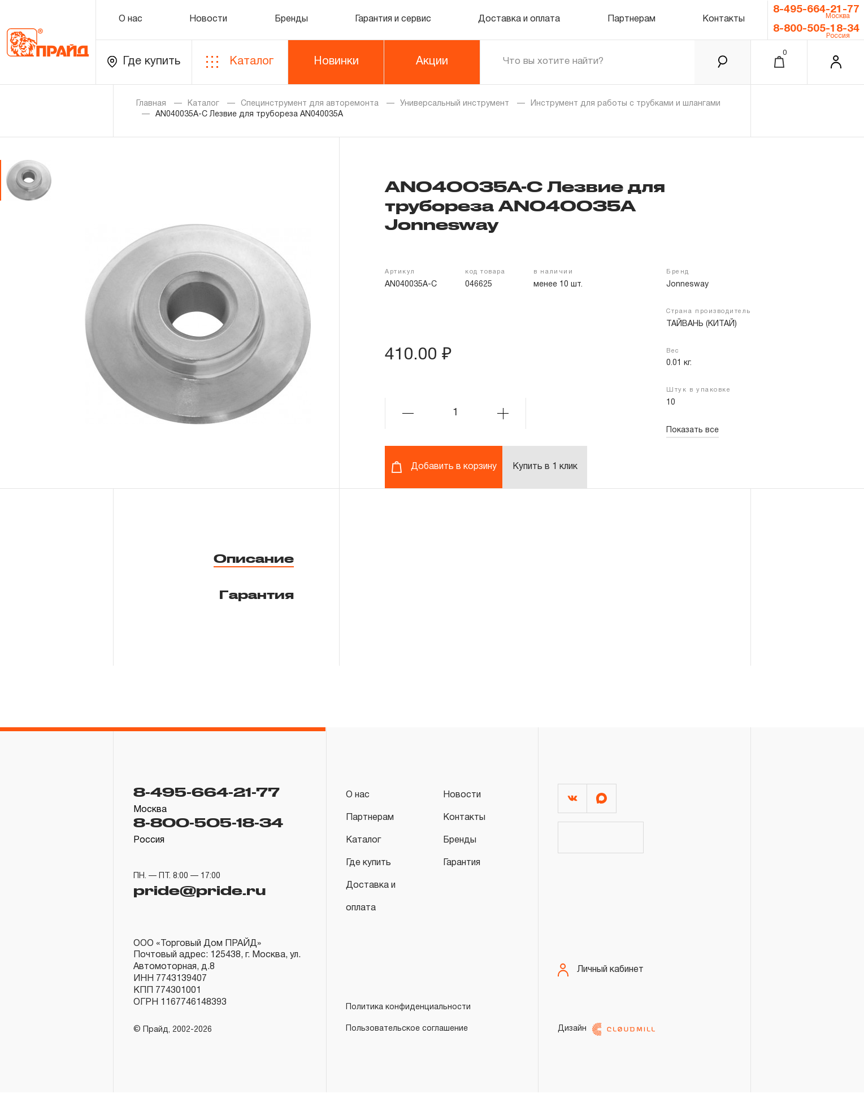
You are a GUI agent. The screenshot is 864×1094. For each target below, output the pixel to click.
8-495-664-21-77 (816, 10)
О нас (130, 19)
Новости (208, 19)
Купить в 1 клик (545, 467)
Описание (254, 558)
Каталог (239, 62)
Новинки (336, 62)
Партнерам (631, 19)
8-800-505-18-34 (816, 29)
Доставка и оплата (519, 19)
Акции (432, 62)
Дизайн (606, 1030)
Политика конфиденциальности (408, 1007)
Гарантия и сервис (393, 19)
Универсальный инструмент (454, 103)
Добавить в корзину (444, 467)
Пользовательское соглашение (407, 1028)
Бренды (291, 19)
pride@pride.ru (199, 890)
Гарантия (256, 594)
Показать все (692, 430)
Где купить (143, 62)
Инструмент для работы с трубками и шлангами (625, 103)
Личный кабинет (601, 972)
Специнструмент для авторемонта (310, 103)
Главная (151, 103)
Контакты (723, 19)
